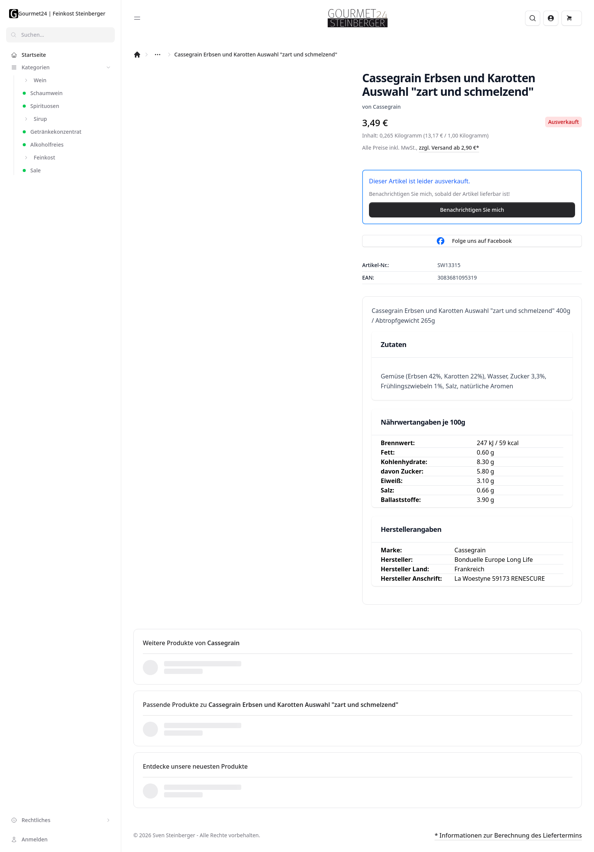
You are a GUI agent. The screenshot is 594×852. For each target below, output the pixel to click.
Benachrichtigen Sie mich (472, 209)
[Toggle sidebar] (137, 18)
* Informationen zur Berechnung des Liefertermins (508, 835)
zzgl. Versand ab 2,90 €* (449, 147)
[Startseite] (137, 54)
